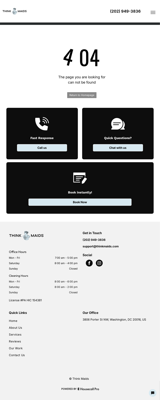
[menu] (153, 12)
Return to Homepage (81, 95)
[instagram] (99, 263)
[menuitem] (43, 320)
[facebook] (89, 263)
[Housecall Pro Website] (88, 389)
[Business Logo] (26, 232)
